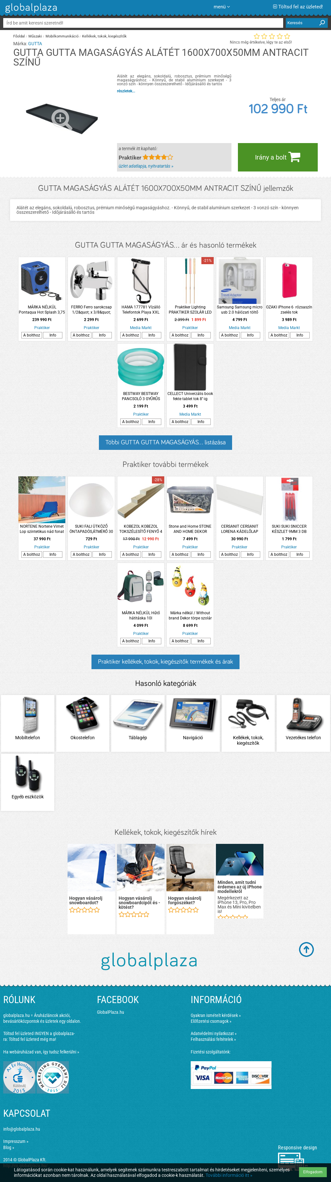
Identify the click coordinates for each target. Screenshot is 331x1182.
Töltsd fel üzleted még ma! (32, 1039)
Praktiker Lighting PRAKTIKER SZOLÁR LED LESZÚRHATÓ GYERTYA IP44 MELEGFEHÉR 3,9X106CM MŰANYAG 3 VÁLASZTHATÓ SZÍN (190, 310)
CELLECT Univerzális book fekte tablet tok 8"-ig (190, 396)
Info (52, 335)
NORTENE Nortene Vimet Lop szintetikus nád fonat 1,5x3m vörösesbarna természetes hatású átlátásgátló (42, 529)
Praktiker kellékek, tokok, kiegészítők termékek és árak (165, 661)
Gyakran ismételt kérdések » (216, 1015)
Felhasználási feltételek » (213, 1039)
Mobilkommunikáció (62, 36)
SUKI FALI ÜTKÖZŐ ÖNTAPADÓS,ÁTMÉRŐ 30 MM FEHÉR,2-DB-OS (91, 529)
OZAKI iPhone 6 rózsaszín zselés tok (289, 310)
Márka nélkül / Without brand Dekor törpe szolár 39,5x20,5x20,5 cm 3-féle (190, 616)
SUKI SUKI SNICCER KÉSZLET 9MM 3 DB (289, 529)
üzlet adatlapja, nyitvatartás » (146, 166)
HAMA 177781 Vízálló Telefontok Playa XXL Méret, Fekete (141, 310)
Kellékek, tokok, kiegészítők (104, 36)
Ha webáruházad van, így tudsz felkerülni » (41, 1051)
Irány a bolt (277, 156)
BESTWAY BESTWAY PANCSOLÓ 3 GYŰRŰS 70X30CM (141, 396)
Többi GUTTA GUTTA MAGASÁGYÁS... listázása (165, 442)
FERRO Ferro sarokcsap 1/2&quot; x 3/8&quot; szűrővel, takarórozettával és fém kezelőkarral (91, 310)
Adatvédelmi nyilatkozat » (214, 1033)
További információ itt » (229, 1175)
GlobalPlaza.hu (110, 1012)
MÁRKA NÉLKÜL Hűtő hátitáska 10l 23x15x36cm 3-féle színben (141, 616)
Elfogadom (313, 1172)
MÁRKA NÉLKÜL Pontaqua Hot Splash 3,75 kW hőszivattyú (42, 310)
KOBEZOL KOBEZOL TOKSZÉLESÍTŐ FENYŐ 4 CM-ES (140, 529)
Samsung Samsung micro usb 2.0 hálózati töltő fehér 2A (239, 310)
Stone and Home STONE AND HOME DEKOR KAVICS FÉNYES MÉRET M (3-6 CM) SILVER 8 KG (190, 529)
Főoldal (19, 36)
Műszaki (35, 36)
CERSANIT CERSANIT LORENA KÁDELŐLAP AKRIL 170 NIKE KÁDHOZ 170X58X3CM (240, 529)
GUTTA (35, 43)
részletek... (126, 91)
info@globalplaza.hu (21, 1129)
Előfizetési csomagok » (211, 1021)
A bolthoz (31, 335)
